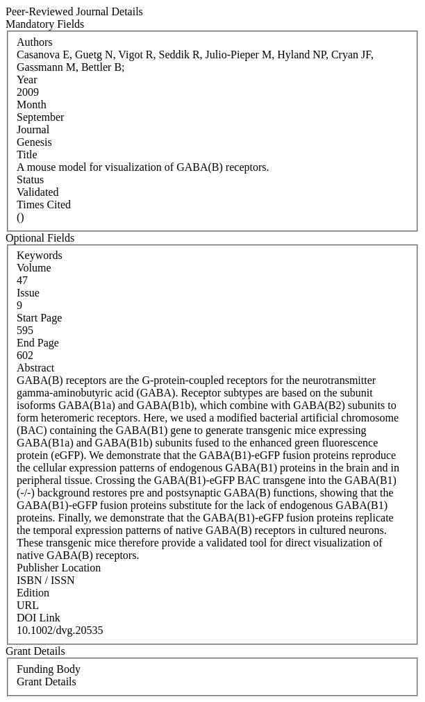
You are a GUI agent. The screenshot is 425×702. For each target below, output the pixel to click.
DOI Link (38, 618)
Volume (34, 268)
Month (32, 104)
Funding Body (49, 669)
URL (28, 605)
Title (27, 154)
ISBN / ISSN (46, 580)
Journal (33, 129)
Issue (28, 293)
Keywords (39, 255)
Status (30, 179)
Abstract (35, 368)
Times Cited (44, 204)
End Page (38, 343)
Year (27, 79)
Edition (33, 593)
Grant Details (46, 681)
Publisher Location (59, 568)
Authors (35, 42)
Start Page (39, 318)
